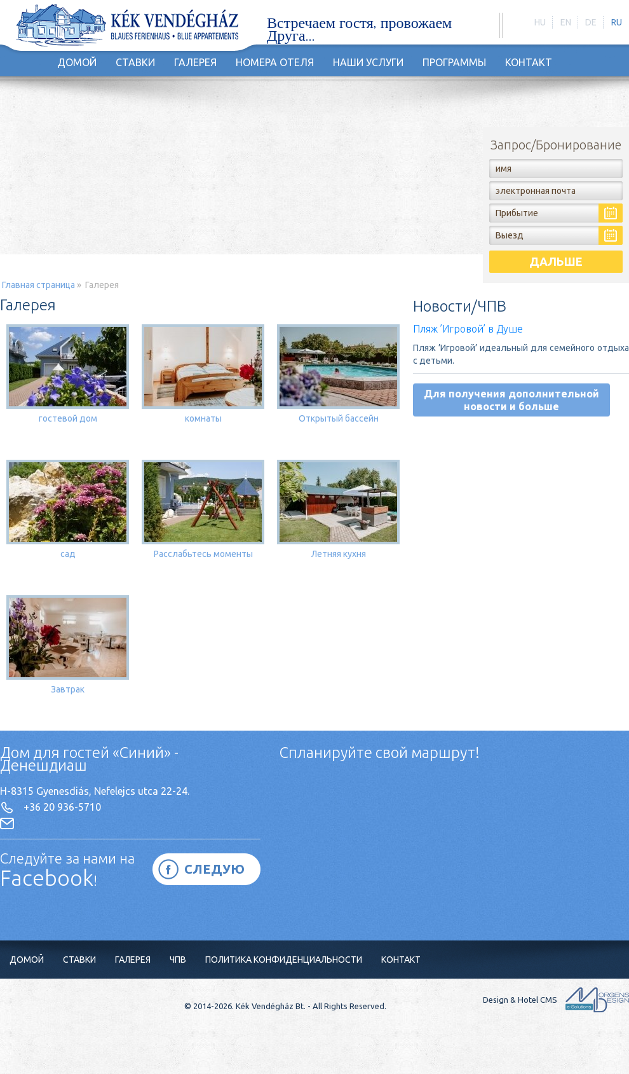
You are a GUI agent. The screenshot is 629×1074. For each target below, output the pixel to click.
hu (540, 22)
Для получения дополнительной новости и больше (511, 400)
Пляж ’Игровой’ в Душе (468, 328)
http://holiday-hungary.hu (127, 26)
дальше (556, 261)
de (591, 22)
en (565, 22)
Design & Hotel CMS (556, 999)
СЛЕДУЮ (214, 869)
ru (616, 22)
